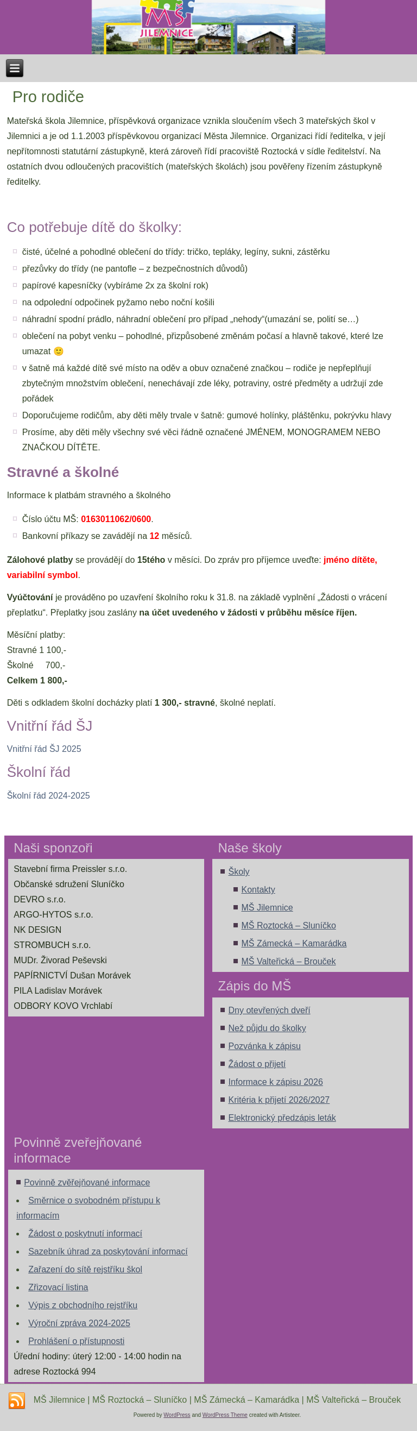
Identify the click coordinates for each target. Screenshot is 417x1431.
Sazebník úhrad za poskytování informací (108, 1251)
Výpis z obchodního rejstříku (82, 1305)
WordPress (176, 1415)
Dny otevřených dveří (269, 1010)
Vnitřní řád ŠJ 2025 (44, 749)
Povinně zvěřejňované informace (87, 1182)
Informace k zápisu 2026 (275, 1082)
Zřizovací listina (58, 1287)
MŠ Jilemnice (267, 907)
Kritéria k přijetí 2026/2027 (279, 1099)
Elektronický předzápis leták (282, 1117)
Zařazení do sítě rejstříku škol (85, 1269)
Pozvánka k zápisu (264, 1046)
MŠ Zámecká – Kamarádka (293, 943)
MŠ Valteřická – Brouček (288, 961)
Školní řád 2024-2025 (48, 795)
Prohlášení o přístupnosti (76, 1341)
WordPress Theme (225, 1415)
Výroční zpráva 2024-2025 (79, 1323)
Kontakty (258, 889)
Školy (238, 871)
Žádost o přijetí (257, 1064)
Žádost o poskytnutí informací (85, 1233)
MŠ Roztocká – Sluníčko (288, 925)
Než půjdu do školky (267, 1028)
